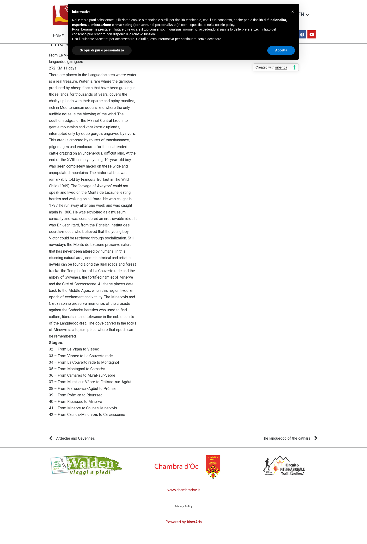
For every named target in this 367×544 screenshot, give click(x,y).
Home (58, 36)
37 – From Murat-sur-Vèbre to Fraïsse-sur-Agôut (90, 394)
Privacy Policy (184, 518)
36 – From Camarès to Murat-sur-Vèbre (82, 388)
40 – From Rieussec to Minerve (75, 414)
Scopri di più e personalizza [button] (102, 50)
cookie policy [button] (224, 25)
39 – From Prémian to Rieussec (75, 407)
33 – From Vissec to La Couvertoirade (81, 368)
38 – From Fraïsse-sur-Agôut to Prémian (83, 401)
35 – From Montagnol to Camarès (77, 381)
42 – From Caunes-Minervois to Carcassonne (87, 427)
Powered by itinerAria (183, 534)
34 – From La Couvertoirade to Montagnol (84, 375)
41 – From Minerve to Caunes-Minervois (83, 421)
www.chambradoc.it (183, 502)
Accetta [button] (281, 50)
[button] (292, 11)
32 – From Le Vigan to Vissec (74, 362)
